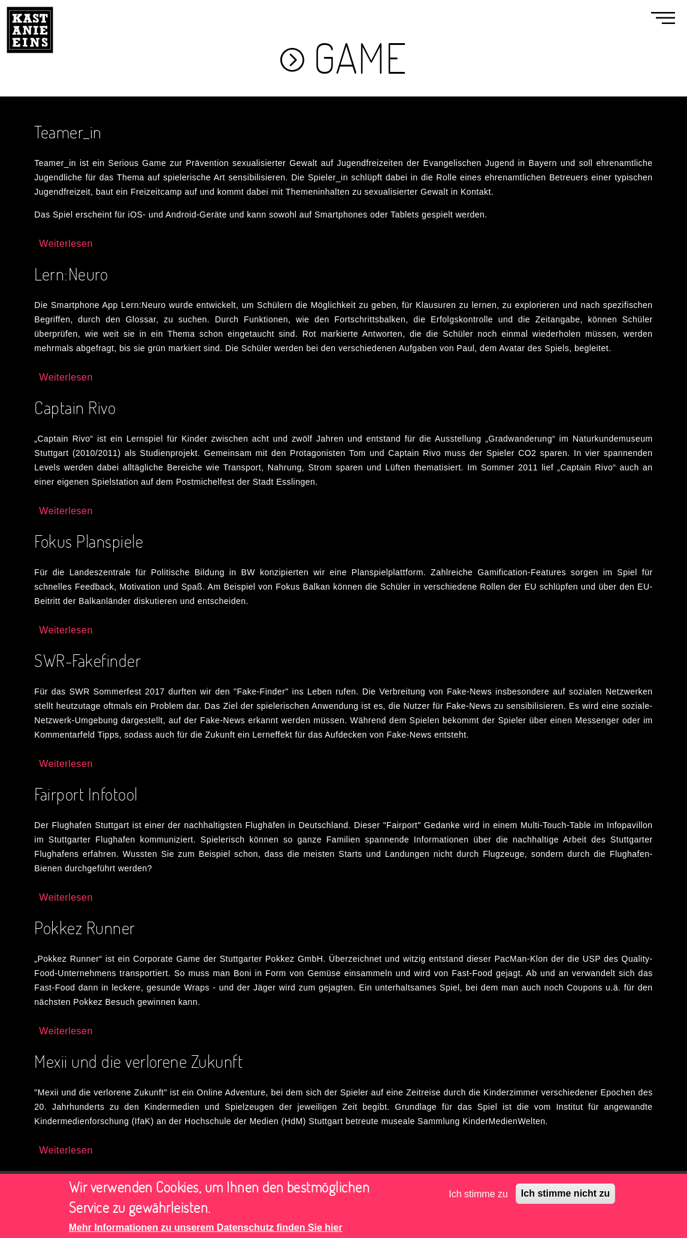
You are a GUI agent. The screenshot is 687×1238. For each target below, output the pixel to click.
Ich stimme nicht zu (565, 1199)
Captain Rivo (75, 407)
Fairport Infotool (85, 794)
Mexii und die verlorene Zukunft (138, 1061)
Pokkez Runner (84, 927)
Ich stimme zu (478, 1199)
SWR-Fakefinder (87, 660)
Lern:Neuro (71, 273)
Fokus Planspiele (88, 541)
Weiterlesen (65, 243)
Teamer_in (67, 131)
